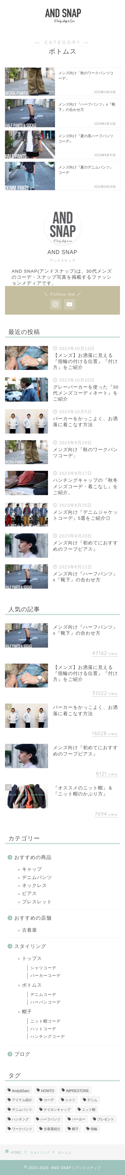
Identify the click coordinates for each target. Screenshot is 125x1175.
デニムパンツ (37, 877)
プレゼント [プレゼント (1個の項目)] (105, 1119)
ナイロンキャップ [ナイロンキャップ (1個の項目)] (57, 1109)
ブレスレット (37, 901)
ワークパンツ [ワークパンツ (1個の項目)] (22, 1129)
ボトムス (32, 985)
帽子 (27, 1011)
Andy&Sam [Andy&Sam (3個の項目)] (20, 1091)
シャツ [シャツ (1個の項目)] (70, 1100)
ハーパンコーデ (45, 1002)
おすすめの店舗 (33, 918)
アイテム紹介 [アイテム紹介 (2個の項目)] (22, 1100)
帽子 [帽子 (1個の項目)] (75, 1129)
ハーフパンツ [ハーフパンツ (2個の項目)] (50, 1119)
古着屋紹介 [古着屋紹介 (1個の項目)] (52, 1129)
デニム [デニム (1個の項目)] (92, 1100)
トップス (32, 958)
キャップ (32, 869)
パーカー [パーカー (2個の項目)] (78, 1119)
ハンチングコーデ (47, 1036)
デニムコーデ (43, 994)
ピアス (29, 893)
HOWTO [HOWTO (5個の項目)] (47, 1091)
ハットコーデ (43, 1029)
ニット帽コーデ (45, 1021)
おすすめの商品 (33, 857)
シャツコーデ (43, 968)
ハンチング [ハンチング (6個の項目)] (20, 1119)
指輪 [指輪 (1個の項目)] (94, 1129)
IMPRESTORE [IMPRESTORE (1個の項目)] (77, 1091)
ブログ (22, 1054)
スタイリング (30, 946)
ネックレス (34, 885)
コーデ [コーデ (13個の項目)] (49, 1100)
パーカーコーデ (45, 975)
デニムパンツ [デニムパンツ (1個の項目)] (22, 1109)
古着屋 (29, 930)
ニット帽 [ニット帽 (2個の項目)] (88, 1109)
